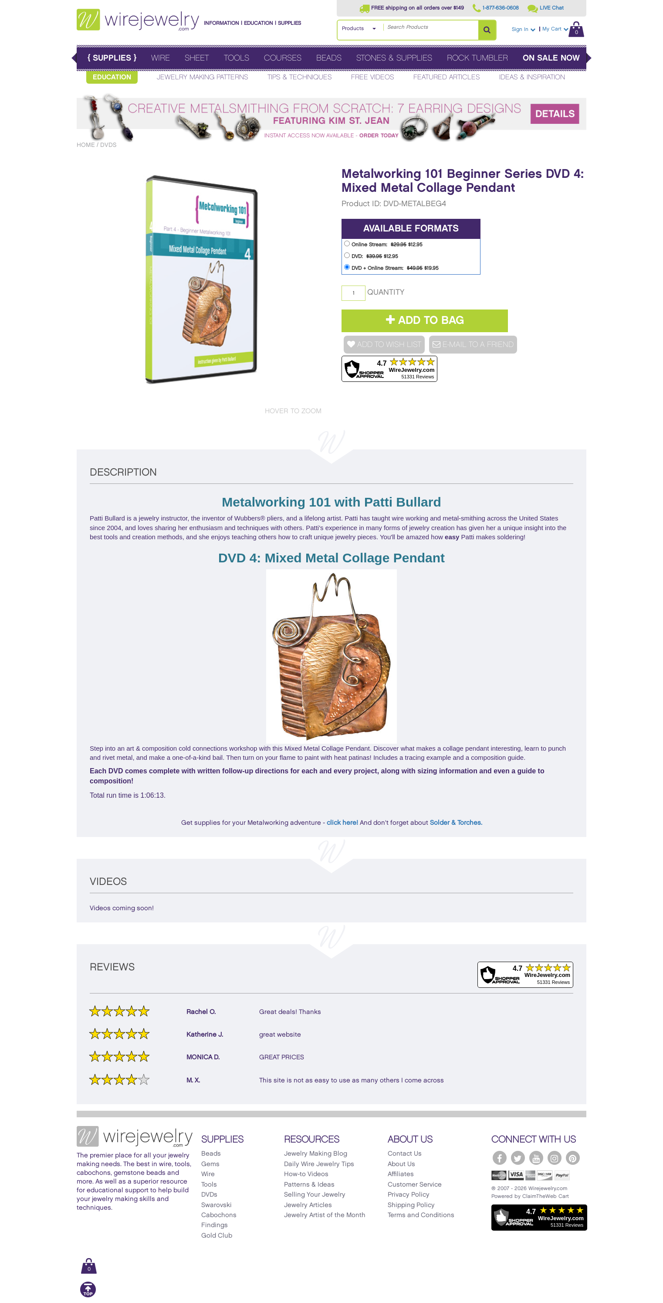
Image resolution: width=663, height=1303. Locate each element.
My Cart (563, 29)
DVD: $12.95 (371, 255)
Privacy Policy (409, 1195)
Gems (210, 1164)
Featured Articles (446, 77)
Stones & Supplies (394, 58)
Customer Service (415, 1185)
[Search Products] (487, 30)
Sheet (197, 58)
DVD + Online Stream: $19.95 (391, 267)
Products (353, 28)
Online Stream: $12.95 (383, 244)
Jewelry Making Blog (315, 1154)
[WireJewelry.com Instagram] (555, 1158)
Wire (160, 58)
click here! (342, 823)
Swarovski (216, 1205)
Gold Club (216, 1236)
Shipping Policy (411, 1205)
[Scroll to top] (88, 1295)
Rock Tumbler (477, 58)
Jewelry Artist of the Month (324, 1215)
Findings (214, 1225)
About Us (401, 1164)
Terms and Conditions (421, 1215)
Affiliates (401, 1174)
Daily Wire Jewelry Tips (319, 1164)
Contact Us (405, 1154)
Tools (236, 58)
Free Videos (372, 77)
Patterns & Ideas (309, 1185)
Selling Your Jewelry (314, 1195)
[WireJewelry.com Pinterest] (573, 1158)
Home (86, 145)
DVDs (108, 145)
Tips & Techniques (299, 77)
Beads (329, 58)
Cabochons (219, 1215)
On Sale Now (551, 58)
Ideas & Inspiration (532, 77)
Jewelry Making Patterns (202, 77)
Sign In (523, 29)
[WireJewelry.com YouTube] (536, 1158)
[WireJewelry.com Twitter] (518, 1158)
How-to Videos (306, 1174)
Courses (282, 58)
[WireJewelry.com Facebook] (500, 1158)
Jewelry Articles (308, 1205)
